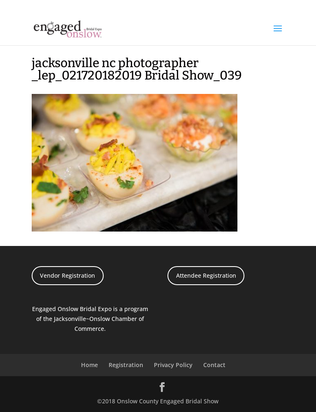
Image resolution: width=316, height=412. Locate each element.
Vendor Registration (67, 275)
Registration (126, 365)
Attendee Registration (206, 275)
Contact (214, 365)
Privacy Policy (173, 365)
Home (89, 365)
